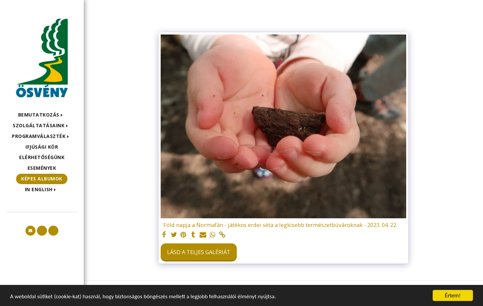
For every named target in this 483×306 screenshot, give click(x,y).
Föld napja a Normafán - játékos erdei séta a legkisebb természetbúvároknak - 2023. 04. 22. (280, 225)
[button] (42, 115)
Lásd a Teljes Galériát (198, 252)
